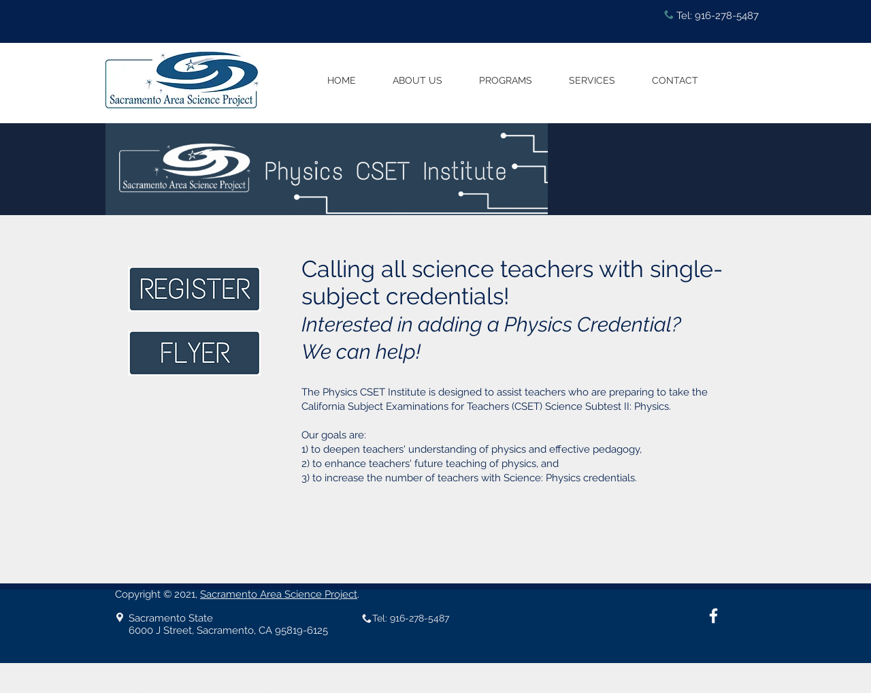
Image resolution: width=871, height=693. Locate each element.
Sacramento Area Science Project (278, 594)
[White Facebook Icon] (713, 616)
